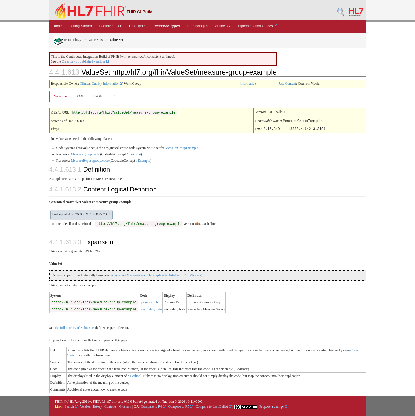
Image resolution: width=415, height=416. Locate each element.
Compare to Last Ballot (214, 406)
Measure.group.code (85, 154)
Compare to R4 (153, 406)
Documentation (110, 26)
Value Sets (95, 40)
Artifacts (222, 26)
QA (136, 406)
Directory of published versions (85, 61)
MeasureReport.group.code (90, 160)
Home (57, 26)
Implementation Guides (257, 26)
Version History (91, 406)
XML (80, 96)
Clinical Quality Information (101, 84)
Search (71, 406)
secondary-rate (151, 309)
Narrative (60, 96)
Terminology (68, 40)
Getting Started (80, 26)
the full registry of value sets (74, 327)
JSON (98, 96)
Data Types (137, 26)
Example (134, 154)
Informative (248, 84)
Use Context (287, 84)
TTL (115, 96)
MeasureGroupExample (181, 147)
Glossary (125, 406)
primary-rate (150, 302)
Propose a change (273, 406)
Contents (110, 406)
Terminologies (197, 26)
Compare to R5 (180, 406)
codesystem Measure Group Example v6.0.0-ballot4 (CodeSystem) (155, 275)
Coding (135, 375)
